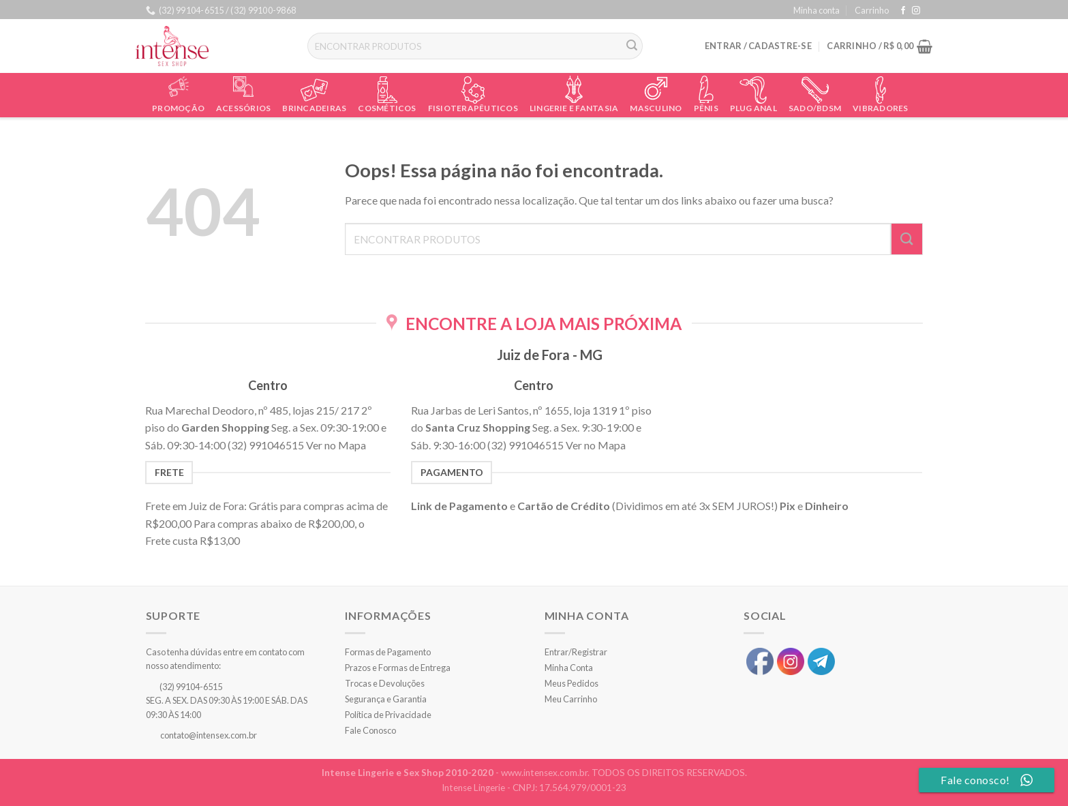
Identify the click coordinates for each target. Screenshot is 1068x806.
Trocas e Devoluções (385, 683)
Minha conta (816, 10)
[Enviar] (631, 46)
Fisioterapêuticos (473, 108)
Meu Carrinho (571, 698)
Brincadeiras (314, 108)
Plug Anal (753, 108)
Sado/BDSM (815, 108)
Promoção (178, 108)
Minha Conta (569, 667)
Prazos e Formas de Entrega (398, 667)
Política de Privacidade (388, 714)
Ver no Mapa (336, 444)
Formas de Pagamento (388, 651)
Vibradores (880, 108)
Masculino (656, 108)
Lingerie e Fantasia (574, 108)
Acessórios (243, 108)
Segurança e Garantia (386, 698)
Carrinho (872, 10)
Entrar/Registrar (576, 651)
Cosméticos (387, 108)
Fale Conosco (370, 730)
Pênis (706, 108)
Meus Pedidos (571, 683)
